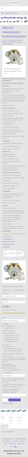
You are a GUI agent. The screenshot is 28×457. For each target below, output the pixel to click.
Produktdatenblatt (7, 239)
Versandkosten (7, 441)
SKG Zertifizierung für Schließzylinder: (12, 353)
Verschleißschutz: (7, 373)
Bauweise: (5, 299)
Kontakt (15, 441)
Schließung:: (5, 293)
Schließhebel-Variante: (8, 331)
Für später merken (7, 403)
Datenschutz (12, 443)
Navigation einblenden (11, 13)
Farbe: (4, 318)
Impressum (20, 443)
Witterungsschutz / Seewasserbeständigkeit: (9, 365)
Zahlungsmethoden (20, 439)
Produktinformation (7, 439)
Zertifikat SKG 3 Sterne (8, 244)
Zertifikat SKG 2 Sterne (8, 242)
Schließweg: (5, 324)
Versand (14, 309)
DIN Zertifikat (6, 247)
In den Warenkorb (14, 400)
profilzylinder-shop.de (16, 40)
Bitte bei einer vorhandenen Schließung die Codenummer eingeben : (13, 379)
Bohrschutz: (5, 344)
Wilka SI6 (4, 42)
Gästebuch (22, 441)
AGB (5, 443)
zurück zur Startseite (8, 431)
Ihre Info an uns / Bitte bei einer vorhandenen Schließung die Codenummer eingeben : (11, 390)
